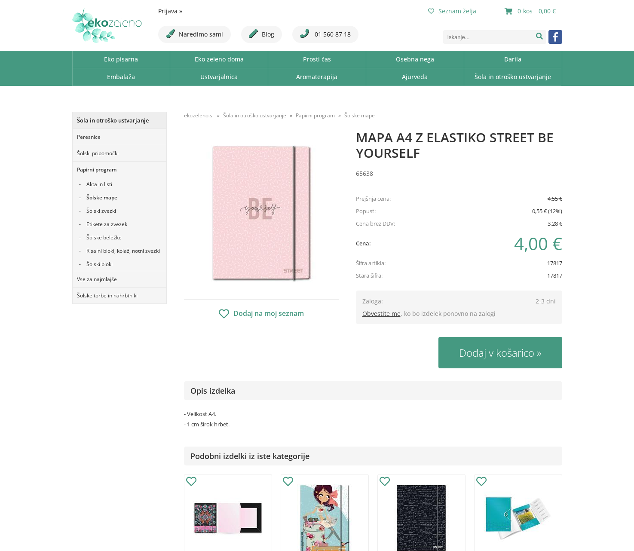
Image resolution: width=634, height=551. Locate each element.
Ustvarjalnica (219, 77)
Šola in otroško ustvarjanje (513, 77)
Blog (261, 33)
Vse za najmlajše (97, 279)
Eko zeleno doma (219, 59)
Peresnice (89, 137)
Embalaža (121, 77)
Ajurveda (415, 77)
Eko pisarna (121, 59)
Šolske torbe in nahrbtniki (107, 295)
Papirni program (96, 169)
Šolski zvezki (101, 210)
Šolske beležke (104, 237)
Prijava (170, 11)
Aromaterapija (316, 77)
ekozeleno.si (199, 115)
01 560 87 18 (325, 33)
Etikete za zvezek (106, 224)
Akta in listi (99, 184)
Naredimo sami (194, 33)
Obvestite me (381, 313)
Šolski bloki (99, 264)
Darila (512, 59)
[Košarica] (531, 11)
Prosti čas (317, 59)
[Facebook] (555, 37)
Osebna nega (415, 59)
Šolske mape (101, 197)
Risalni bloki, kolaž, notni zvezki (123, 250)
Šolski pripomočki (98, 153)
